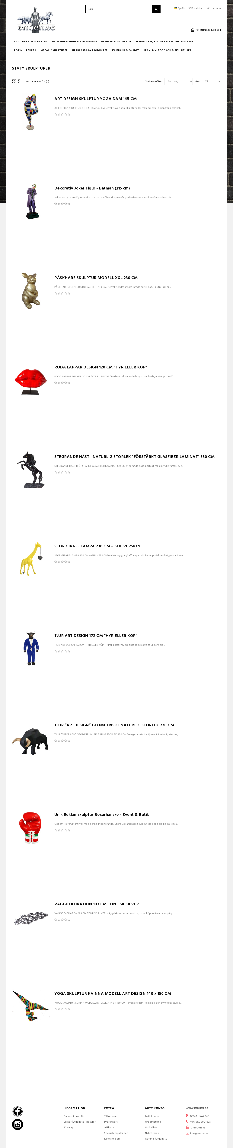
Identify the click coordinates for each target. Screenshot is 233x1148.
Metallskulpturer (54, 50)
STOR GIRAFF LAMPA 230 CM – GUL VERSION (97, 546)
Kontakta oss (112, 1139)
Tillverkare (110, 1116)
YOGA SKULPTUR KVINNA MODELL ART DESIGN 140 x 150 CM (112, 993)
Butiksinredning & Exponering (74, 41)
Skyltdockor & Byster (30, 41)
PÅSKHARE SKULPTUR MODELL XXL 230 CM (96, 278)
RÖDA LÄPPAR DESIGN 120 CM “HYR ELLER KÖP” (100, 367)
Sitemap (69, 1127)
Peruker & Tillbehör (116, 41)
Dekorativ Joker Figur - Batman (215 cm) (92, 188)
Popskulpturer (25, 50)
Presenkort (111, 1122)
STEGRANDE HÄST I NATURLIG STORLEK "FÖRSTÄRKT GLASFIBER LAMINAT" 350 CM (134, 457)
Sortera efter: (154, 81)
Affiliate (109, 1127)
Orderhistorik (153, 1122)
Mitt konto (152, 1116)
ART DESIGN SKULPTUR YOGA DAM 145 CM (95, 99)
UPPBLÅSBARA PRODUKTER (90, 50)
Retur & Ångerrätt (156, 1139)
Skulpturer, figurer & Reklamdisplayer (164, 41)
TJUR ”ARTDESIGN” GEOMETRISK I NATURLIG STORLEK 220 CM (114, 725)
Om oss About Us (74, 1116)
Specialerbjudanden (116, 1133)
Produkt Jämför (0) (37, 82)
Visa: (197, 81)
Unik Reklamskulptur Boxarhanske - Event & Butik (101, 815)
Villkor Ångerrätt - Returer (80, 1122)
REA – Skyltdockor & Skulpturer (167, 50)
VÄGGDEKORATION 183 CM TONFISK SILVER (96, 904)
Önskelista (151, 1127)
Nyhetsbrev (152, 1133)
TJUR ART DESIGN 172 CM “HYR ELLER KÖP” (95, 636)
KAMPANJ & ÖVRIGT (125, 50)
